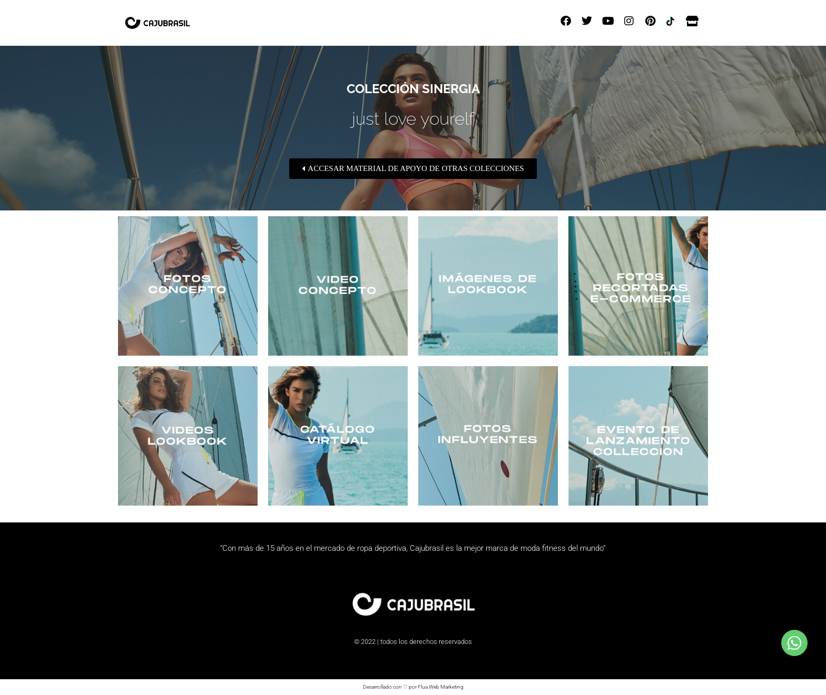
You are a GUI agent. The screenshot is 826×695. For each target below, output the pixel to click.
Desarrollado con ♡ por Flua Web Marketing (413, 687)
